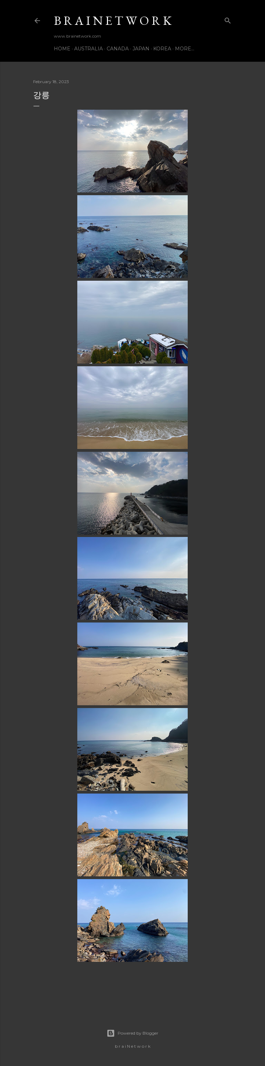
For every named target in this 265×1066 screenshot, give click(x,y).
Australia (88, 49)
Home (62, 49)
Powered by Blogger (132, 1033)
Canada (118, 49)
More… (184, 49)
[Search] (228, 19)
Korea (162, 49)
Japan (140, 49)
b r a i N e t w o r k (112, 20)
